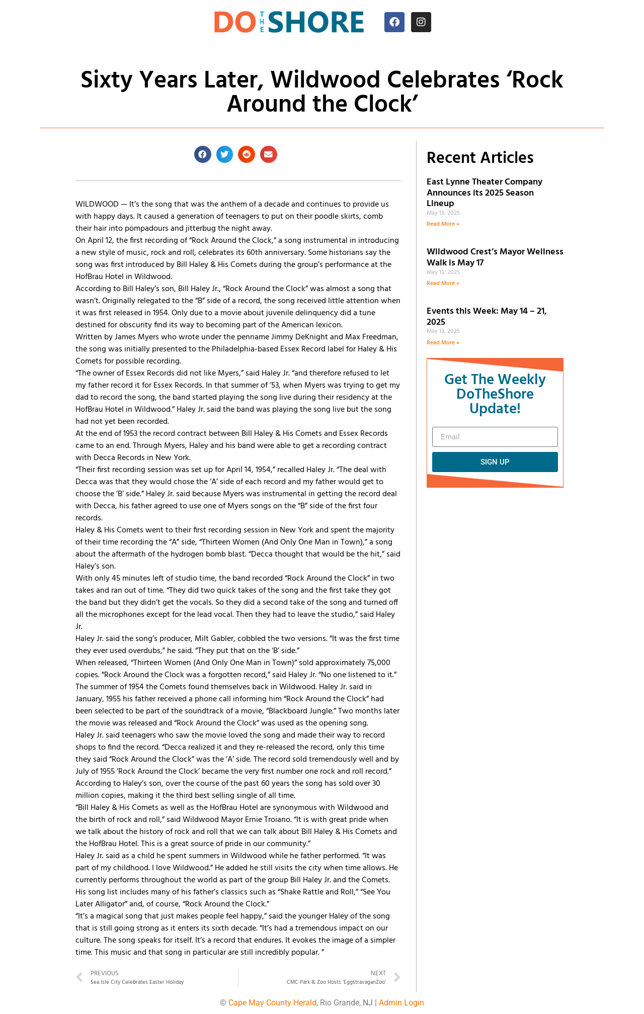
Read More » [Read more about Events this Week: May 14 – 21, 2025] (443, 343)
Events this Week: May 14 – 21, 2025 (487, 317)
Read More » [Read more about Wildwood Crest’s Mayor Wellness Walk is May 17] (443, 284)
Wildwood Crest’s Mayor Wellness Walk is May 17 (495, 257)
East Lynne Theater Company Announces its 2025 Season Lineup (484, 193)
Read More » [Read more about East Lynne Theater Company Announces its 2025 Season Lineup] (443, 224)
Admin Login (401, 1002)
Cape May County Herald (272, 1002)
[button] (202, 154)
